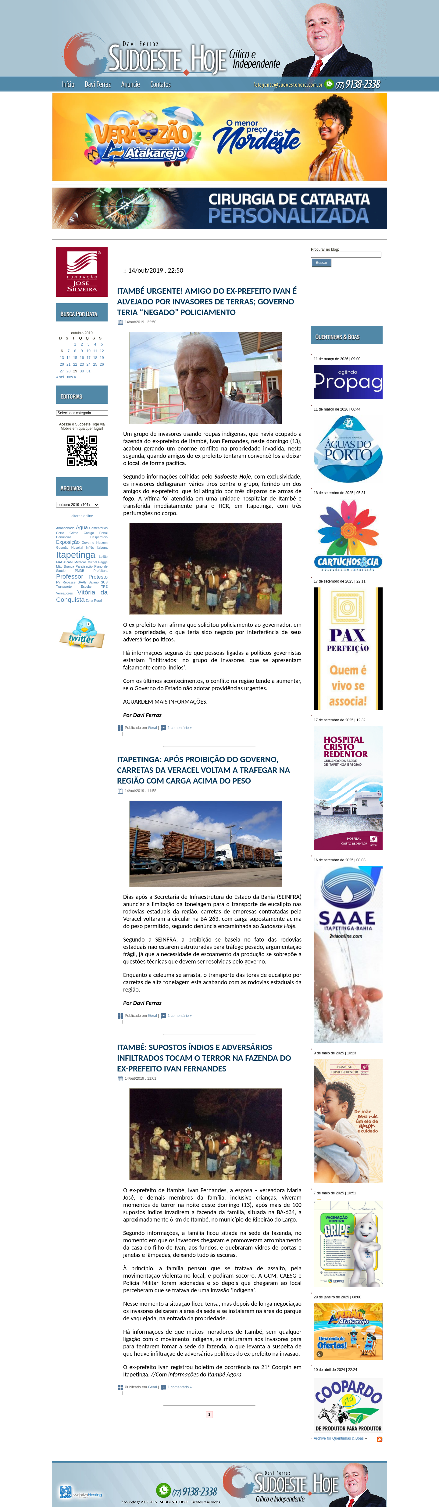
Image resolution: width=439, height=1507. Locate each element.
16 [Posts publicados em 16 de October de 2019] (82, 358)
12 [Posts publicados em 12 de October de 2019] (102, 351)
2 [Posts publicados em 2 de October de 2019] (82, 344)
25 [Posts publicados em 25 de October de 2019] (95, 364)
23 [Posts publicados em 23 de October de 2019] (82, 364)
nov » (71, 377)
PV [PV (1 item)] (58, 582)
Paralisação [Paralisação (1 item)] (84, 566)
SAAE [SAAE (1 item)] (82, 582)
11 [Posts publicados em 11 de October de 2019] (95, 351)
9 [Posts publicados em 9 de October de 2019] (82, 351)
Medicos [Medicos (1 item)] (80, 562)
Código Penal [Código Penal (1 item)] (96, 533)
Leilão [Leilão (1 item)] (103, 556)
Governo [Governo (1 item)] (88, 542)
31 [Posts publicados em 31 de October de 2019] (89, 371)
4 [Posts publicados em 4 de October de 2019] (95, 344)
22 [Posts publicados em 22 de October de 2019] (75, 364)
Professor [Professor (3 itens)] (69, 576)
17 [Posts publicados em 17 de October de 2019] (89, 358)
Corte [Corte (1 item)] (60, 533)
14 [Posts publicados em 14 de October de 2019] (68, 358)
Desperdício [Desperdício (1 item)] (99, 537)
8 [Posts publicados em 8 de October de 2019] (75, 351)
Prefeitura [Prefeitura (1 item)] (101, 570)
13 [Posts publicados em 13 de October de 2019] (62, 358)
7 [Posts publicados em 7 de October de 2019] (68, 351)
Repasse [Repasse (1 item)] (69, 582)
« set (60, 377)
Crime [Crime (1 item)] (74, 533)
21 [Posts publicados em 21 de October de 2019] (68, 364)
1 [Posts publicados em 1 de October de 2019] (75, 344)
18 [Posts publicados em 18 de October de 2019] (95, 358)
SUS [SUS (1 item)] (104, 582)
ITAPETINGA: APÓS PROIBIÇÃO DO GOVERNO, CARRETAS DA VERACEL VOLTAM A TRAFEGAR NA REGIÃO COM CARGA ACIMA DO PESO (203, 770)
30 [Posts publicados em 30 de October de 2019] (82, 371)
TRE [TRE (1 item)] (104, 586)
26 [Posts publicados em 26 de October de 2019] (102, 364)
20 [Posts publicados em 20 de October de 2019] (62, 364)
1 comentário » (180, 728)
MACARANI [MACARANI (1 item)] (64, 562)
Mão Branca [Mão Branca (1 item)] (65, 566)
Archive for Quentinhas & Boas (339, 1438)
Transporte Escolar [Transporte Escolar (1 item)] (74, 586)
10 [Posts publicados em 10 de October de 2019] (89, 351)
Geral (152, 728)
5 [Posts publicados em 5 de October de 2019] (102, 344)
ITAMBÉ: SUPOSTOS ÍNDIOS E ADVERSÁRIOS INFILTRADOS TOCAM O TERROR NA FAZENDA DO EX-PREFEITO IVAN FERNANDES (204, 1058)
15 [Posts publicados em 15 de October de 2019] (75, 358)
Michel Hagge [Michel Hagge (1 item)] (97, 562)
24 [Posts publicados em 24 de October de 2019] (89, 364)
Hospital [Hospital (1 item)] (77, 547)
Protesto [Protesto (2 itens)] (98, 577)
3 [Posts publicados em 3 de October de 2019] (88, 344)
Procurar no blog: (325, 249)
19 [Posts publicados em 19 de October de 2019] (102, 358)
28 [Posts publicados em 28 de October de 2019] (68, 371)
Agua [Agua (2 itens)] (82, 527)
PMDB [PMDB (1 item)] (79, 570)
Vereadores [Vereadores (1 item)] (64, 593)
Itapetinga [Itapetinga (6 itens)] (75, 555)
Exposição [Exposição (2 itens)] (68, 542)
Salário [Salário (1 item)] (94, 582)
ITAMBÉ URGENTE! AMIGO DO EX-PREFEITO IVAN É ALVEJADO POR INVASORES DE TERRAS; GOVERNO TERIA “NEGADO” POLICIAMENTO (207, 301)
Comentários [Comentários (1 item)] (98, 528)
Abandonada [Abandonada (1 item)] (65, 528)
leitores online (81, 516)
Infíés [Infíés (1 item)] (90, 547)
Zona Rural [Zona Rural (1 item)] (94, 600)
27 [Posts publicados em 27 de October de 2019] (62, 371)
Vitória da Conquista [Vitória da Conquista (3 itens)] (82, 596)
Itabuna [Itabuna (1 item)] (102, 547)
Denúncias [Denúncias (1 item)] (63, 537)
